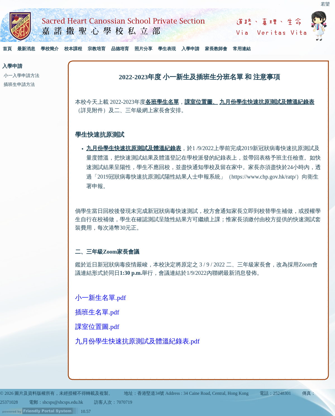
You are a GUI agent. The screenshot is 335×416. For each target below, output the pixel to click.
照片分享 (143, 48)
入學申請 (190, 48)
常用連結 (242, 48)
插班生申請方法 (19, 84)
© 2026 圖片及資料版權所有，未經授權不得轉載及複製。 (56, 393)
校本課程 (73, 48)
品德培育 (120, 48)
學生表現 (167, 48)
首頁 (7, 48)
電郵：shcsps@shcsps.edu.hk (56, 402)
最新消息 (26, 48)
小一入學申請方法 (21, 75)
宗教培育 (97, 48)
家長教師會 (216, 48)
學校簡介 (50, 48)
